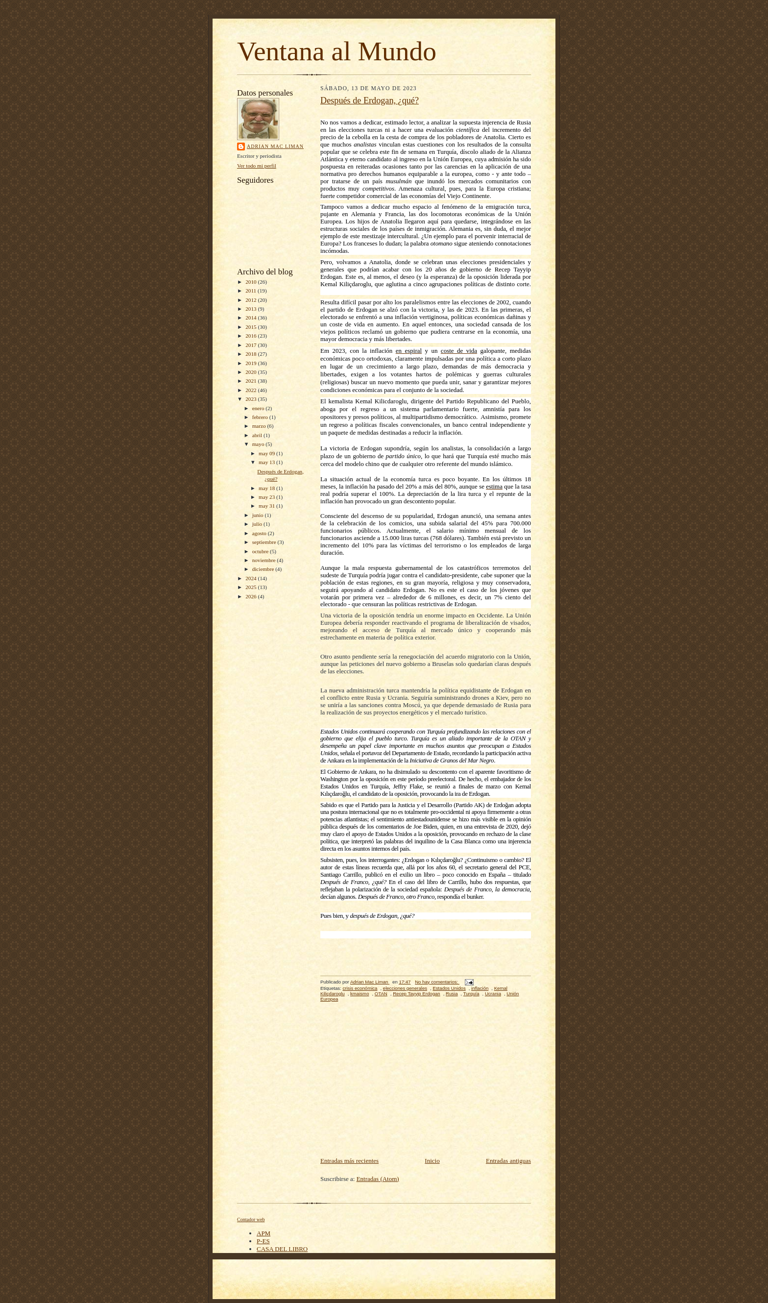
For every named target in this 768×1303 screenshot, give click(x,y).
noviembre (264, 560)
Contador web (250, 1219)
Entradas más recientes (349, 1160)
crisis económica (359, 988)
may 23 (267, 497)
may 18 (267, 488)
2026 (251, 596)
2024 (251, 578)
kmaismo (359, 993)
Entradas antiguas (508, 1160)
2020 (251, 372)
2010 (251, 282)
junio (258, 515)
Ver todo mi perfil (256, 166)
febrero (260, 417)
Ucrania (493, 993)
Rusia (452, 993)
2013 (251, 309)
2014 (251, 317)
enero (259, 408)
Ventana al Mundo (336, 51)
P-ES (263, 1241)
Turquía (471, 993)
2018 (251, 354)
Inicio (432, 1160)
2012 (251, 300)
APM (263, 1233)
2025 (251, 587)
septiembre (265, 542)
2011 (251, 291)
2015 (251, 327)
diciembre (263, 569)
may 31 (267, 506)
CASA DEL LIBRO (282, 1249)
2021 (251, 381)
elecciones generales (405, 988)
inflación (479, 988)
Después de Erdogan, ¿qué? (369, 100)
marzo (259, 426)
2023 (251, 399)
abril (258, 435)
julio (258, 524)
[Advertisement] (425, 1082)
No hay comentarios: (437, 981)
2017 (251, 345)
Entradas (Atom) (378, 1178)
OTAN (381, 993)
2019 (251, 363)
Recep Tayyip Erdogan (416, 993)
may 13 (267, 462)
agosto (260, 533)
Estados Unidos (448, 988)
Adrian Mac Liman (275, 146)
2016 (251, 336)
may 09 (267, 453)
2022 (251, 390)
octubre (261, 551)
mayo (259, 444)
